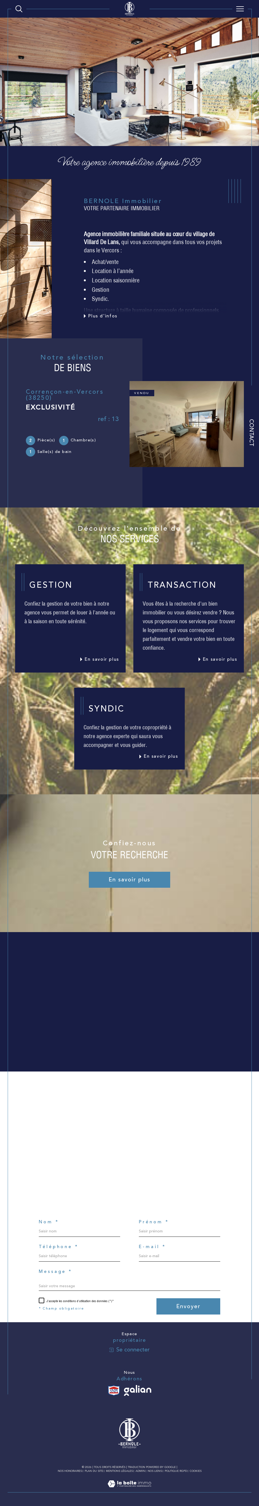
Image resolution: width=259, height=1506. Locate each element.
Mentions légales (119, 1471)
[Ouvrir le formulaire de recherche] (19, 9)
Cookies (196, 1471)
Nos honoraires (70, 1471)
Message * (55, 1271)
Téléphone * (59, 1247)
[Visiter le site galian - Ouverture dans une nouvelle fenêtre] (137, 1390)
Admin (140, 1471)
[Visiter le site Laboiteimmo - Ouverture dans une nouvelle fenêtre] (129, 1489)
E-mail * (152, 1247)
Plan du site (94, 1471)
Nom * (49, 1222)
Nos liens (155, 1471)
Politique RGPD (176, 1471)
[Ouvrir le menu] (240, 9)
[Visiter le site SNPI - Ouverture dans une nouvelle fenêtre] (114, 1390)
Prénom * (154, 1222)
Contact (251, 433)
